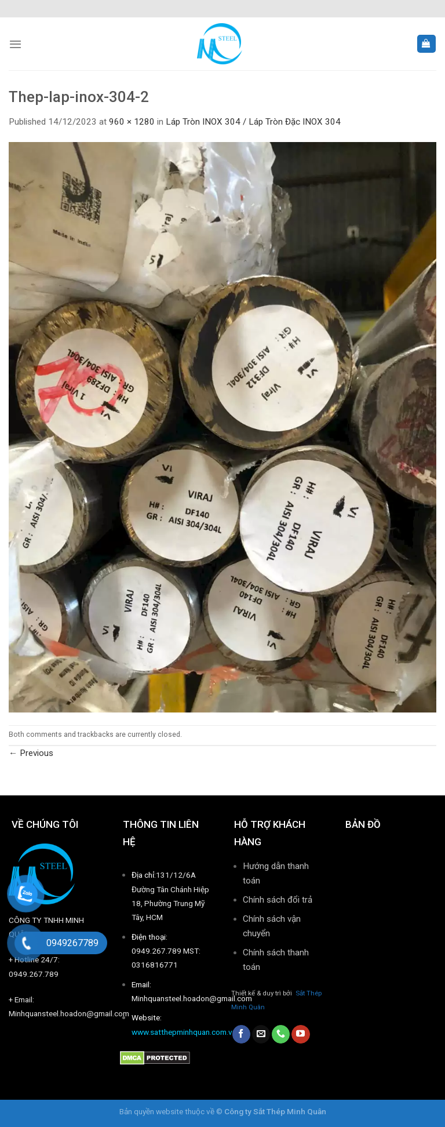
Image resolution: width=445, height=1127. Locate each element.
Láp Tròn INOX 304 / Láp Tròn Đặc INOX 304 (253, 122)
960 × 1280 (132, 122)
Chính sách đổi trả (277, 900)
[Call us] (281, 1034)
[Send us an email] (261, 1034)
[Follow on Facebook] (241, 1034)
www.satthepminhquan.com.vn (184, 1032)
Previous (31, 753)
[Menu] (15, 44)
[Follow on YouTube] (300, 1034)
